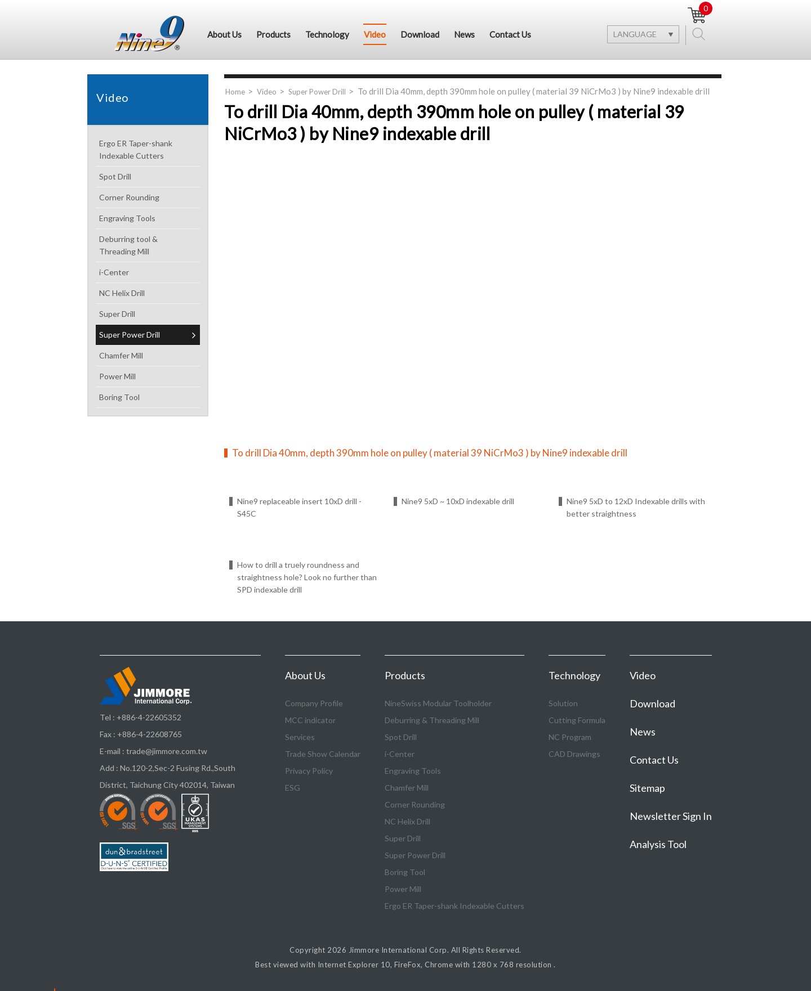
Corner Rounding (147, 197)
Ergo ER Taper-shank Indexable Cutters (147, 149)
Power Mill (147, 376)
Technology (327, 34)
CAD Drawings (574, 754)
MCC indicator (310, 720)
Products (273, 34)
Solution (563, 703)
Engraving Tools (147, 218)
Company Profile (314, 703)
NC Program (570, 737)
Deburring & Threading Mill (432, 720)
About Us (224, 34)
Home (235, 91)
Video (375, 34)
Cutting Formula (577, 720)
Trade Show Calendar (322, 754)
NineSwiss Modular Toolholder (438, 703)
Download (419, 34)
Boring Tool (147, 397)
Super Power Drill (147, 335)
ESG (292, 787)
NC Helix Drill (147, 293)
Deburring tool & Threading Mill (147, 245)
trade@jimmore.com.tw (166, 751)
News (464, 34)
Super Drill (147, 314)
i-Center (147, 272)
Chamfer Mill (147, 356)
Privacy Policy (309, 770)
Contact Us (510, 34)
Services (300, 737)
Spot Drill (147, 177)
